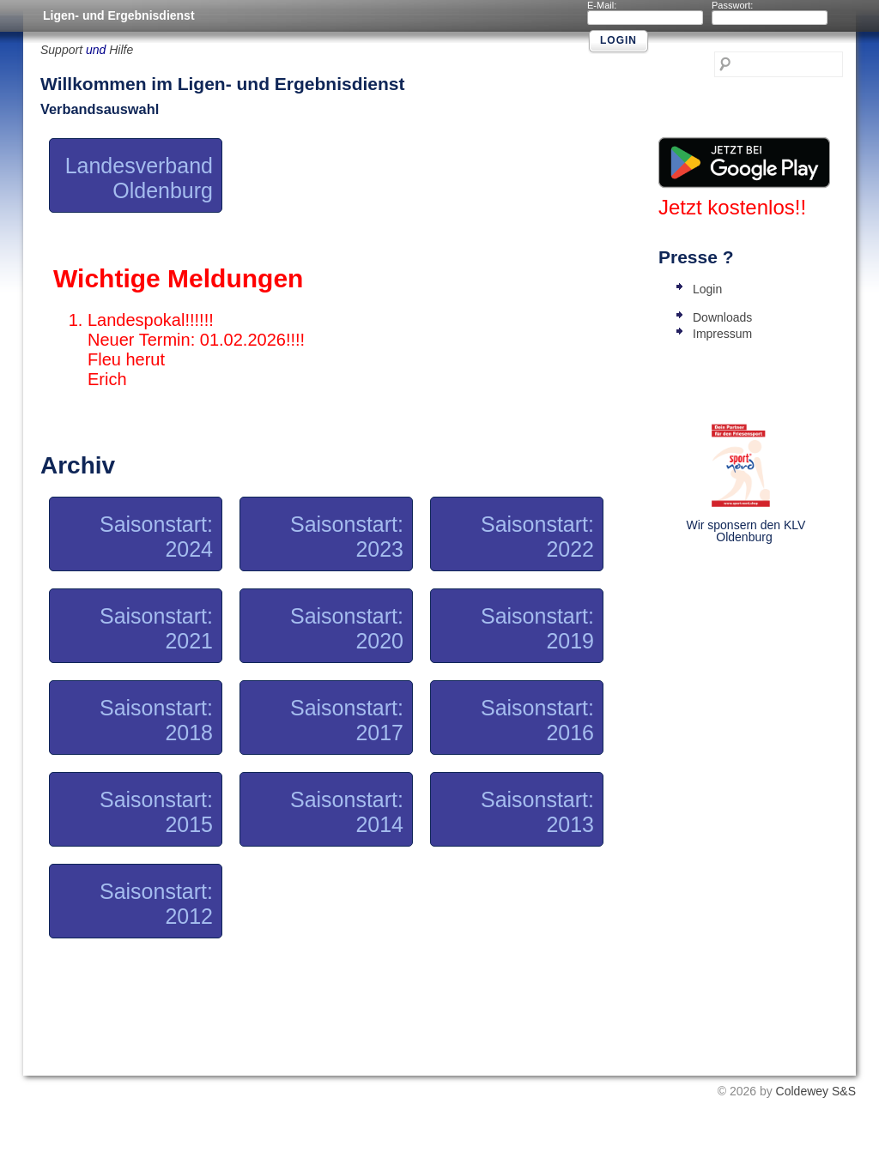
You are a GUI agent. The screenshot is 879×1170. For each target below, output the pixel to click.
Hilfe (121, 50)
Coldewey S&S (816, 1091)
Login (707, 289)
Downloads (722, 317)
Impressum (722, 334)
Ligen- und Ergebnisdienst (119, 15)
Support (61, 50)
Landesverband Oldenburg (139, 178)
